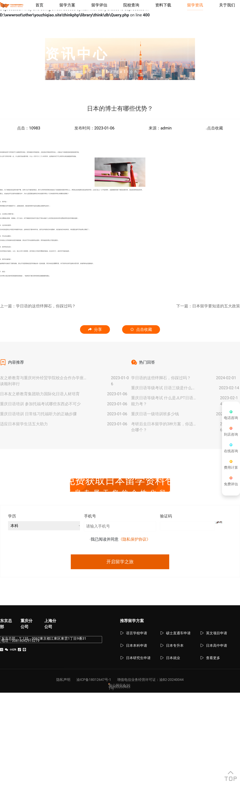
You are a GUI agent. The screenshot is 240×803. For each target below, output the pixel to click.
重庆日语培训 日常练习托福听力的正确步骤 (38, 414)
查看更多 (210, 658)
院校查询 (131, 4)
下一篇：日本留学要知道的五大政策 (208, 306)
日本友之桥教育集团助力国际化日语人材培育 (40, 393)
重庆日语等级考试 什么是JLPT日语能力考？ (162, 400)
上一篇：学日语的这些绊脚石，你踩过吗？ (38, 306)
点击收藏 (214, 128)
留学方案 (67, 4)
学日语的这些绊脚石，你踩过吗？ (161, 377)
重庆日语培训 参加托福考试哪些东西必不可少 (40, 404)
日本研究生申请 (135, 658)
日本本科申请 (133, 646)
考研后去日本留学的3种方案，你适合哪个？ (162, 427)
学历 (12, 516)
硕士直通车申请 (175, 633)
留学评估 (99, 4)
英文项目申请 (213, 633)
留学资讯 (195, 4)
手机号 (90, 516)
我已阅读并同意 (120, 539)
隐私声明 (63, 680)
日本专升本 (172, 646)
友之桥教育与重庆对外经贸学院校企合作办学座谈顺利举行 (42, 380)
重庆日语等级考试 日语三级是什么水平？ (161, 388)
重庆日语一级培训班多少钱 (155, 414)
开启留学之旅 (120, 561)
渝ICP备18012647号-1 (93, 680)
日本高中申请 (213, 646)
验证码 (166, 516)
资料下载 (163, 4)
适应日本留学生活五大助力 (24, 424)
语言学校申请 (133, 633)
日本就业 (170, 658)
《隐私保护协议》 (134, 539)
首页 (39, 4)
